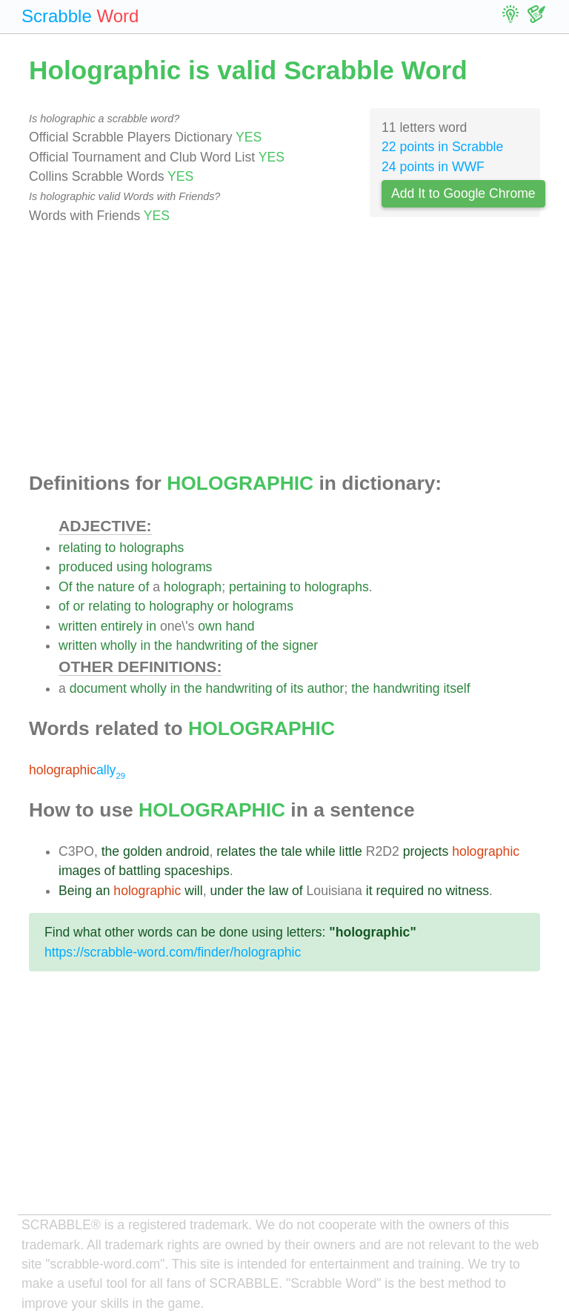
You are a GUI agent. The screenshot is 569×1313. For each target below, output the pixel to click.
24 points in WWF (433, 166)
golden (142, 851)
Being (75, 890)
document (98, 688)
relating (80, 547)
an (103, 890)
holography (181, 606)
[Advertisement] (284, 349)
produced (86, 566)
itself (456, 688)
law (278, 890)
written (78, 626)
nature (116, 586)
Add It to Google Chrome (463, 193)
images (80, 870)
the (84, 586)
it (369, 890)
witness (467, 890)
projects (426, 851)
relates (236, 851)
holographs (151, 547)
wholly (119, 645)
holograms (181, 566)
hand (239, 626)
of (144, 586)
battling (140, 870)
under (226, 890)
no (434, 890)
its (297, 688)
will (193, 890)
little (350, 851)
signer (300, 645)
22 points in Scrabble (442, 146)
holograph (193, 586)
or (79, 606)
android (188, 851)
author (326, 688)
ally (77, 769)
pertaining (257, 586)
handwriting (209, 645)
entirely (122, 626)
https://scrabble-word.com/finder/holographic (172, 952)
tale (291, 851)
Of (66, 586)
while (321, 851)
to (110, 547)
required (400, 890)
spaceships (197, 870)
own (210, 626)
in (151, 626)
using (131, 566)
